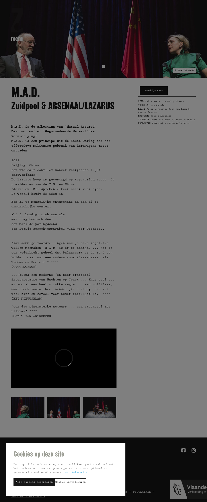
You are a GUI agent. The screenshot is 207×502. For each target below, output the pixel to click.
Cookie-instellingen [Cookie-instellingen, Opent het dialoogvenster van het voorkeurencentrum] (70, 482)
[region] (65, 469)
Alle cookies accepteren (34, 482)
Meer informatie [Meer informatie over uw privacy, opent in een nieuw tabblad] (76, 472)
